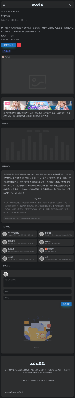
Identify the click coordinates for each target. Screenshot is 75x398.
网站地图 (51, 380)
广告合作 (33, 380)
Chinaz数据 (31, 178)
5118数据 (10, 178)
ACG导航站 (19, 392)
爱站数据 (20, 178)
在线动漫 (9, 11)
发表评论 (66, 304)
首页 (3, 11)
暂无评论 (6, 266)
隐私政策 (42, 380)
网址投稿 (24, 380)
